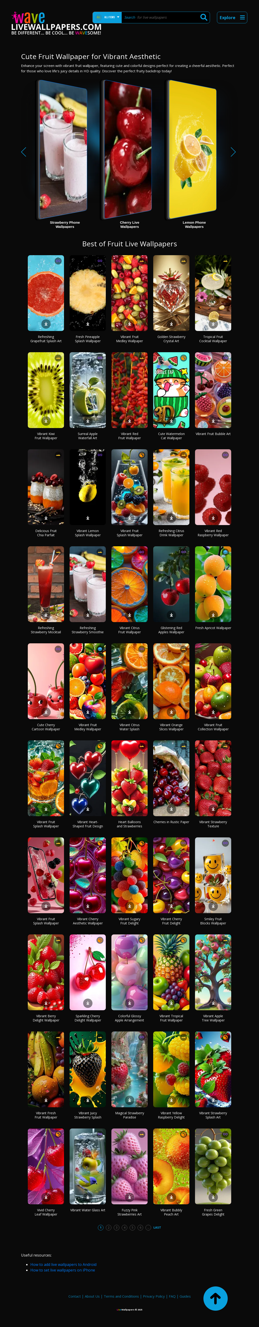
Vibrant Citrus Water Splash (130, 727)
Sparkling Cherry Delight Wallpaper (88, 1018)
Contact (74, 1296)
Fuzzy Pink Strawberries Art (129, 1212)
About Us (92, 1296)
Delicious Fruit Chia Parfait (46, 533)
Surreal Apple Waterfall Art (88, 436)
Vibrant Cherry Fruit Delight (171, 921)
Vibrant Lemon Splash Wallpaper (88, 533)
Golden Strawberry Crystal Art (171, 338)
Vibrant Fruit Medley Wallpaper (129, 338)
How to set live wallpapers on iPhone (62, 1270)
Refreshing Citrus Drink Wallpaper (171, 533)
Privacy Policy (154, 1296)
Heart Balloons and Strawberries (129, 824)
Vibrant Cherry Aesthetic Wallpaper (88, 921)
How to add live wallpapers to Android (63, 1264)
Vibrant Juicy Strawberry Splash (87, 1115)
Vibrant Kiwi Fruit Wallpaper (46, 436)
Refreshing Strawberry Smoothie (88, 630)
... (148, 1227)
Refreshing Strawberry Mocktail (46, 630)
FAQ (172, 1296)
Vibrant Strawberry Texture (213, 824)
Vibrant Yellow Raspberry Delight (171, 1115)
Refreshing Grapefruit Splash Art (46, 338)
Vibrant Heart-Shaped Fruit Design (88, 824)
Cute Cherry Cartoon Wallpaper (46, 727)
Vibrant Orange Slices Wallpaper (171, 727)
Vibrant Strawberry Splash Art (213, 1115)
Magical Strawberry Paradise (129, 1115)
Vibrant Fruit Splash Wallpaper (129, 533)
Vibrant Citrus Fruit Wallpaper (129, 630)
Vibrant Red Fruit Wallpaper (129, 436)
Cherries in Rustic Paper (171, 822)
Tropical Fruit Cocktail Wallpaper (213, 338)
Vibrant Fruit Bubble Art (213, 434)
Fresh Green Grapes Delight (213, 1212)
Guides (185, 1296)
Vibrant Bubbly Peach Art (171, 1212)
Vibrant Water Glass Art (87, 1210)
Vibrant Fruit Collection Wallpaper (213, 727)
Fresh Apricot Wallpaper (213, 628)
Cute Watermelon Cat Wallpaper (171, 436)
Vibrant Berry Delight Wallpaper (46, 1018)
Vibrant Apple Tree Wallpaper (213, 1018)
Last (157, 1227)
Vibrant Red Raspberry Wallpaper (213, 533)
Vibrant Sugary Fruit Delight (129, 921)
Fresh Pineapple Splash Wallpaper (88, 338)
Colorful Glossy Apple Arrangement (129, 1018)
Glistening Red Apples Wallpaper (171, 630)
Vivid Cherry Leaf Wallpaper (46, 1212)
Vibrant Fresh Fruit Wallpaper (46, 1115)
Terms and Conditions (121, 1296)
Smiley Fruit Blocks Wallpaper (213, 921)
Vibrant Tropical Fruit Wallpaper (171, 1018)
